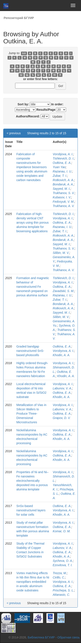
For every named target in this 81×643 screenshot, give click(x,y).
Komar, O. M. (61, 531)
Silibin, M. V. (61, 252)
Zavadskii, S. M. (63, 291)
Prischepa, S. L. (63, 590)
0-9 (23, 53)
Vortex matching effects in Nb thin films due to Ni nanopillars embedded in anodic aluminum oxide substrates (32, 581)
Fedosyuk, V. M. (63, 201)
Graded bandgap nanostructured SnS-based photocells (30, 351)
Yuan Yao (59, 167)
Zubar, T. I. (60, 175)
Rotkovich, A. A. (63, 180)
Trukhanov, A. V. (64, 206)
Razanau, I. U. (62, 171)
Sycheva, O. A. (63, 560)
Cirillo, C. (59, 577)
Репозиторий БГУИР (19, 18)
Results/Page (46, 109)
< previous (14, 133)
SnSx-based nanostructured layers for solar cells (31, 510)
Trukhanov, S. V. (64, 193)
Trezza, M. (60, 573)
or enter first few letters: (40, 79)
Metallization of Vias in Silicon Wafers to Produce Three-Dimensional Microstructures (31, 413)
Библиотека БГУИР (41, 637)
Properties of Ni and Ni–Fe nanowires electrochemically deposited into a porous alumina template (32, 480)
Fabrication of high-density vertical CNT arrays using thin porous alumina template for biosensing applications (32, 222)
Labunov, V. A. (62, 388)
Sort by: (23, 104)
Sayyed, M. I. (61, 188)
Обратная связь (68, 637)
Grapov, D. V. (62, 418)
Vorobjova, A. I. (63, 154)
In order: (57, 104)
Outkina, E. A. (62, 162)
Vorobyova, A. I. (63, 350)
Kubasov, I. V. (62, 197)
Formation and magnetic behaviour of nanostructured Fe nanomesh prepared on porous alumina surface (32, 286)
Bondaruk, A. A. (63, 184)
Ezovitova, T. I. (62, 565)
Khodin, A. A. (61, 355)
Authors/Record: (28, 116)
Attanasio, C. (61, 594)
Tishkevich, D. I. (63, 158)
